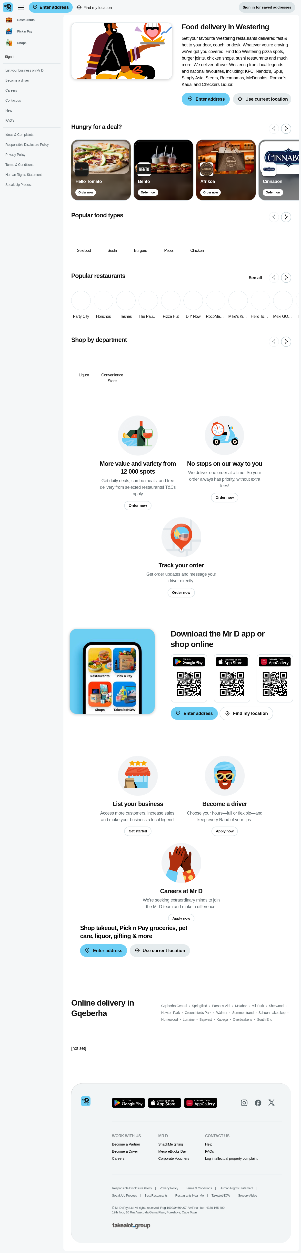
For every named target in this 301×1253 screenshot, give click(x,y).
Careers (118, 1158)
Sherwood (276, 1006)
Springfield (199, 1006)
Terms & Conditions (199, 1188)
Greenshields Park (198, 1013)
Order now (85, 192)
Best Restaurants (156, 1195)
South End (264, 1019)
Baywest (206, 1019)
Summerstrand (243, 1013)
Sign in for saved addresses (267, 7)
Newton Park (170, 1013)
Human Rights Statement (236, 1188)
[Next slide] (286, 129)
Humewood (169, 1019)
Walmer (221, 1013)
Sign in (10, 57)
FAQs (209, 1151)
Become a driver (17, 80)
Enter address (51, 7)
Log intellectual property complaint (231, 1158)
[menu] (21, 7)
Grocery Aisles (247, 1195)
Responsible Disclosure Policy (132, 1188)
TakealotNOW (220, 1195)
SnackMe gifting (170, 1144)
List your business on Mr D (24, 70)
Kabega (222, 1019)
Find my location (94, 8)
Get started (138, 831)
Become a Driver (125, 1151)
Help (208, 1144)
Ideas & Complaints (19, 135)
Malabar (241, 1006)
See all (255, 277)
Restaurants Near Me (189, 1195)
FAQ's (9, 120)
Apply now (225, 831)
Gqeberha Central (174, 1006)
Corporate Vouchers (173, 1158)
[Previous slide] (274, 129)
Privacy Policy (169, 1188)
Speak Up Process (124, 1195)
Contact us (13, 100)
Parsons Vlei (221, 1006)
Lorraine (189, 1019)
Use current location (262, 99)
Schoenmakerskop (272, 1013)
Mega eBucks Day (172, 1151)
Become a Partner (126, 1144)
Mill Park (258, 1006)
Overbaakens (242, 1019)
